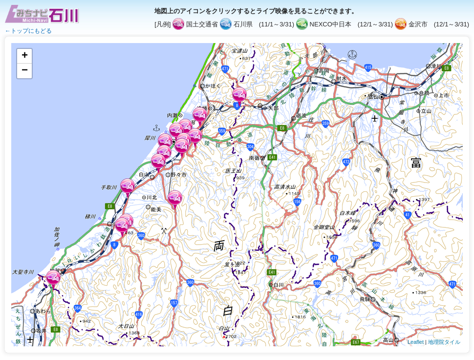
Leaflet (416, 342)
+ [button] (25, 56)
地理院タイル (444, 342)
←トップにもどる (28, 30)
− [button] (25, 71)
